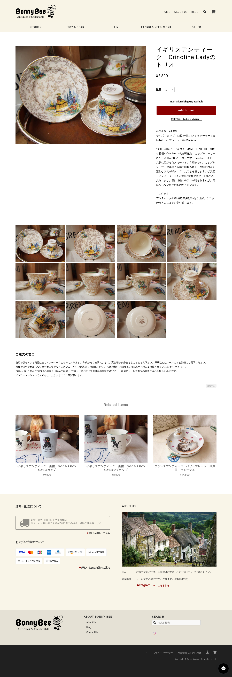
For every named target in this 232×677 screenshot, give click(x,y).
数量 (158, 89)
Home (166, 12)
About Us (181, 12)
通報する (211, 386)
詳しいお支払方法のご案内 (95, 567)
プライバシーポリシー (163, 653)
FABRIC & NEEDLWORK (156, 27)
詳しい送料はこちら (99, 533)
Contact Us (92, 632)
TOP (146, 653)
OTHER (196, 27)
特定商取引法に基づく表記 (189, 653)
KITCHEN (36, 27)
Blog (194, 12)
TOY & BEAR (75, 27)
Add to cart (186, 110)
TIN (116, 27)
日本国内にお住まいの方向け (186, 119)
